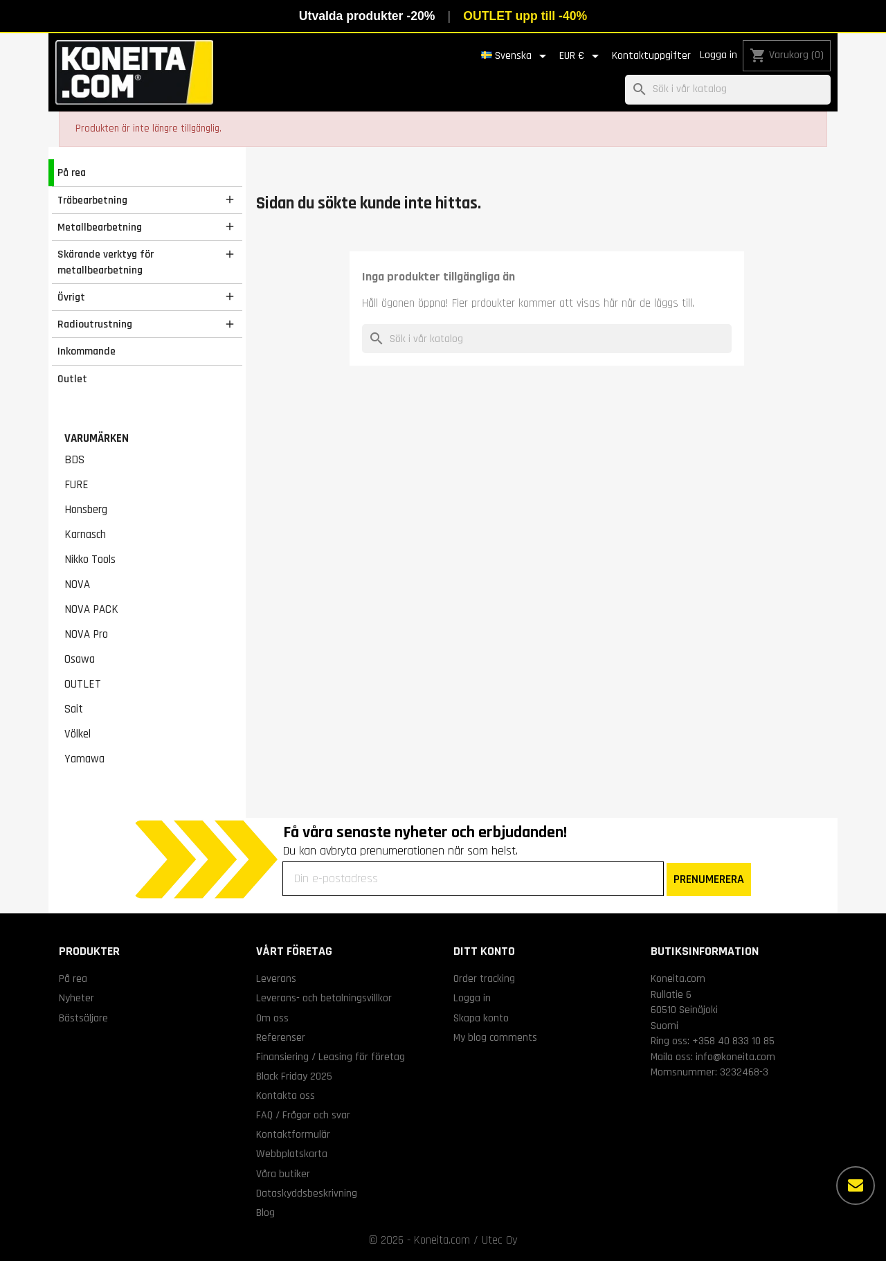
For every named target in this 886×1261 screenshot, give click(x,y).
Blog (265, 1212)
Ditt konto (484, 951)
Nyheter (76, 998)
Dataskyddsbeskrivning (306, 1193)
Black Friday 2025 (294, 1076)
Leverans (276, 978)
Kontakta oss (285, 1095)
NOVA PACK (91, 609)
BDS (74, 459)
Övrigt (71, 297)
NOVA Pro (86, 634)
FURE (76, 484)
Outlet (72, 379)
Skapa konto (481, 1018)
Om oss (272, 1018)
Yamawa (84, 759)
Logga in (718, 55)
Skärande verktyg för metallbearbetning (105, 262)
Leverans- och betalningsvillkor (324, 998)
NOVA (77, 584)
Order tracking (484, 978)
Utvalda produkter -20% (367, 16)
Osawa (79, 659)
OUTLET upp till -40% (525, 16)
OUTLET (82, 684)
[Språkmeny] (516, 56)
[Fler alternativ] (855, 1185)
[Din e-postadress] (473, 878)
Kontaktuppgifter (651, 55)
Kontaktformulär (293, 1134)
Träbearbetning (92, 200)
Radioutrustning (94, 324)
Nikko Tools (90, 559)
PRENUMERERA (708, 879)
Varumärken (96, 438)
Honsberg (85, 509)
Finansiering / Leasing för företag (330, 1057)
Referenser (280, 1037)
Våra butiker (283, 1174)
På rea (71, 172)
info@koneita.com (735, 1057)
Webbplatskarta (291, 1154)
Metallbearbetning (99, 227)
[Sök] (728, 90)
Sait (73, 709)
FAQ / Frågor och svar (303, 1115)
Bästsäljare (83, 1018)
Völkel (77, 734)
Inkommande (86, 351)
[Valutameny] (581, 56)
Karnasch (85, 534)
